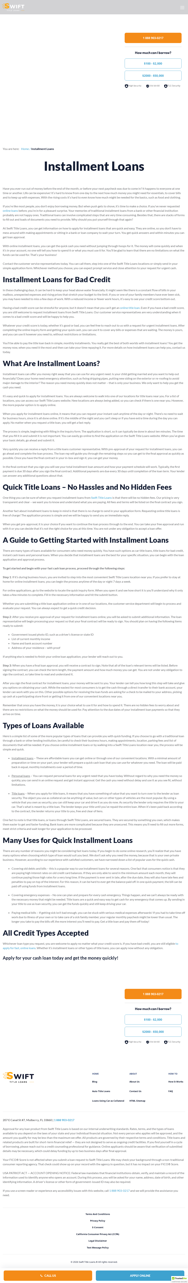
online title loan (130, 307)
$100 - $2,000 (153, 63)
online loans (10, 210)
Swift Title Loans (101, 497)
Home (25, 148)
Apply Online (140, 1275)
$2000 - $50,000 (153, 76)
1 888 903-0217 (153, 38)
